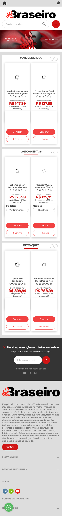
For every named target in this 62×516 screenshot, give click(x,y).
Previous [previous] (52, 60)
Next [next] (56, 60)
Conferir (10, 447)
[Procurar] (44, 24)
